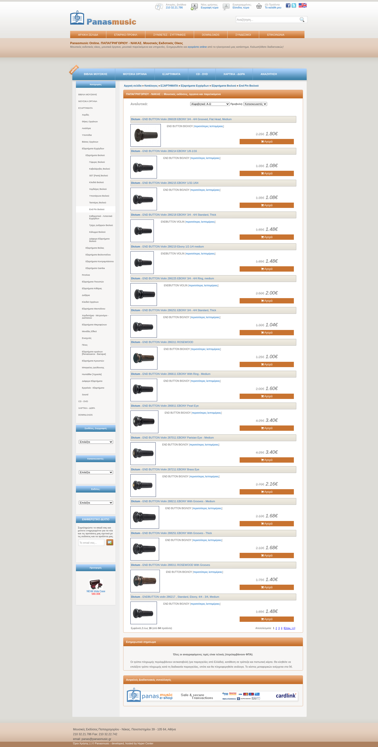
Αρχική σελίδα (133, 85)
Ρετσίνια (86, 275)
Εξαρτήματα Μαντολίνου (93, 309)
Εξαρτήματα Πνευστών (93, 282)
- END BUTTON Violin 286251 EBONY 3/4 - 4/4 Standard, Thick (173, 310)
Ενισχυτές (87, 338)
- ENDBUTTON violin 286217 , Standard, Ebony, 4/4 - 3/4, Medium (175, 596)
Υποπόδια (87, 135)
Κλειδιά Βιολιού (96, 182)
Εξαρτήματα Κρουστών (93, 361)
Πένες (85, 345)
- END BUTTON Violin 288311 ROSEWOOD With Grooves (170, 564)
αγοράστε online (197, 46)
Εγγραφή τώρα (209, 7)
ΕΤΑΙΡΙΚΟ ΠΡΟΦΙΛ (125, 34)
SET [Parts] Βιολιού (98, 175)
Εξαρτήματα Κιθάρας (92, 288)
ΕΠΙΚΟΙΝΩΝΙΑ (275, 34)
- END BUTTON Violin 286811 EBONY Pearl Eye (165, 405)
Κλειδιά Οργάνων (90, 302)
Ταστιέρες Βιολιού (97, 202)
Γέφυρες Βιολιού (97, 162)
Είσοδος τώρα (241, 7)
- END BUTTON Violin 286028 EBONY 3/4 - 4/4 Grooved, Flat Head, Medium (181, 119)
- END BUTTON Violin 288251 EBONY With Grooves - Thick (171, 533)
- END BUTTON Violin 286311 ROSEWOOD (162, 342)
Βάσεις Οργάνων (90, 142)
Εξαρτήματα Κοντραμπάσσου (100, 261)
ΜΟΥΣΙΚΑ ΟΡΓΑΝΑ (135, 74)
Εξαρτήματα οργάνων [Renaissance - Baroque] (94, 352)
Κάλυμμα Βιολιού (97, 232)
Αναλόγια (86, 128)
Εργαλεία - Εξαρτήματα (93, 388)
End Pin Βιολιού (96, 209)
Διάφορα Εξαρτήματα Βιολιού (99, 240)
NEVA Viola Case (96, 591)
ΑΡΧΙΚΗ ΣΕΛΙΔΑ (88, 34)
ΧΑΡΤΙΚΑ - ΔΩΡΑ (234, 74)
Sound (85, 394)
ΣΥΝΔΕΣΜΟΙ (243, 34)
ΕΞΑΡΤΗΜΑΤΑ (171, 74)
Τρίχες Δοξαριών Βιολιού (101, 225)
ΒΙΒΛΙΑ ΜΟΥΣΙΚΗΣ (95, 74)
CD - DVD (202, 74)
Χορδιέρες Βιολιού (98, 189)
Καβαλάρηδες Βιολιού (99, 169)
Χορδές (85, 115)
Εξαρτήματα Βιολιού (95, 155)
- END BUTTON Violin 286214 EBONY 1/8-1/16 (164, 151)
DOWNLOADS (210, 34)
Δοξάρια (86, 295)
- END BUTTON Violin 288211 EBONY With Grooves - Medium (173, 501)
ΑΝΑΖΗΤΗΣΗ (269, 74)
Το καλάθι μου (273, 7)
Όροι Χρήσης (80, 743)
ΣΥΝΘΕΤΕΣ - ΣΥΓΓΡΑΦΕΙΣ (169, 34)
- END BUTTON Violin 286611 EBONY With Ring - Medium (170, 373)
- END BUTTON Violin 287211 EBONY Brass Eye (165, 469)
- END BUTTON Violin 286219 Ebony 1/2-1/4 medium (167, 246)
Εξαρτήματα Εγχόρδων (93, 148)
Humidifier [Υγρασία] (91, 374)
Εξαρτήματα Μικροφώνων (94, 324)
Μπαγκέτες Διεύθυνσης (93, 367)
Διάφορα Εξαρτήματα (92, 381)
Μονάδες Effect (89, 331)
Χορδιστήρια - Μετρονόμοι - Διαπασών (95, 316)
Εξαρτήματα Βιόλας (95, 248)
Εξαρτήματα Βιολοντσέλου (98, 255)
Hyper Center (145, 743)
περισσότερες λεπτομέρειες (208, 126)
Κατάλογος (151, 85)
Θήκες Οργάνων (90, 121)
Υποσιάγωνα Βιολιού (99, 196)
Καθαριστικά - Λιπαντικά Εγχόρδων (100, 217)
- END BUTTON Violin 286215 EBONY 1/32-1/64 (164, 182)
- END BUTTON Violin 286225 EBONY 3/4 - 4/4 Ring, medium (172, 278)
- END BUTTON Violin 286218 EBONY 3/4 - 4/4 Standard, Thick (173, 214)
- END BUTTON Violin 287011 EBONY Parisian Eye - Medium (172, 437)
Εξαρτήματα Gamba (95, 268)
